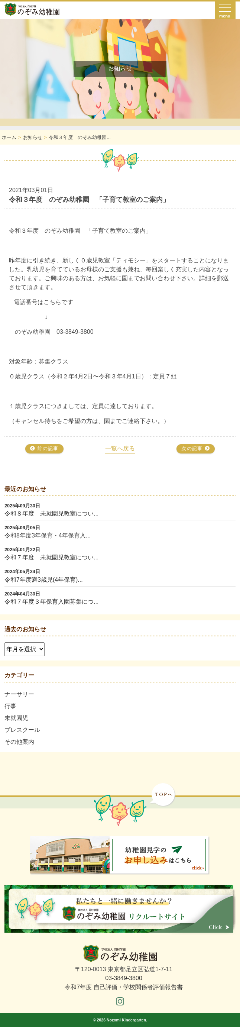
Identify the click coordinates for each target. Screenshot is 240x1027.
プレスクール (22, 730)
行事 (10, 706)
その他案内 (19, 742)
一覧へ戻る (120, 448)
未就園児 (16, 718)
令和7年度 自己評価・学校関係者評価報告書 (123, 987)
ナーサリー (19, 694)
